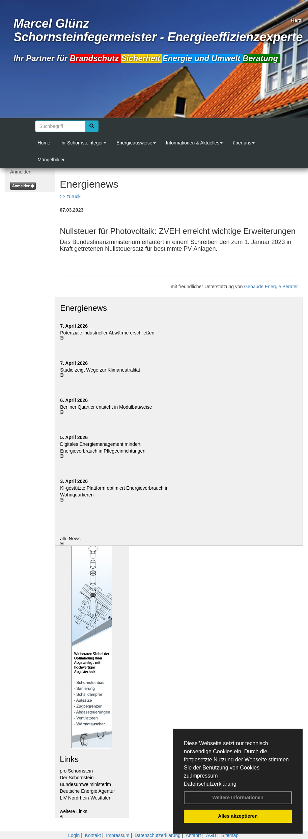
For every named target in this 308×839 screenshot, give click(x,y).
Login (74, 835)
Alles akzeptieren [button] (238, 816)
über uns (243, 142)
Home (44, 142)
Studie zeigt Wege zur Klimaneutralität (100, 370)
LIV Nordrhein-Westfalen (85, 798)
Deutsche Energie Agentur (87, 791)
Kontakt (93, 835)
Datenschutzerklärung (210, 784)
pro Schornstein (76, 771)
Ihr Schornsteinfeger (83, 142)
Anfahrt (193, 835)
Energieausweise (136, 142)
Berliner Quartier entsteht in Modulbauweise (106, 407)
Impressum (204, 776)
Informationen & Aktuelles (194, 142)
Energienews (83, 308)
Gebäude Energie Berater (271, 286)
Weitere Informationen (237, 797)
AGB (211, 835)
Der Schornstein (76, 777)
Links (69, 759)
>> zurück (70, 196)
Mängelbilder (51, 159)
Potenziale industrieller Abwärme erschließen (107, 332)
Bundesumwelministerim (85, 784)
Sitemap (230, 835)
